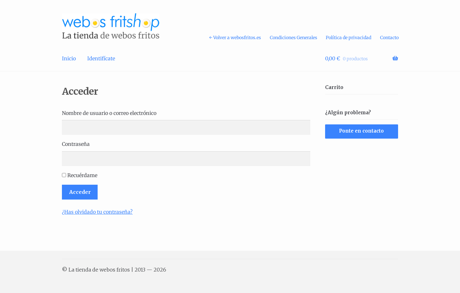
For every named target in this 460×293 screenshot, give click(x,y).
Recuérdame (82, 175)
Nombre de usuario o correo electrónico (109, 113)
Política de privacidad (348, 37)
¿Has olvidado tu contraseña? (97, 212)
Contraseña (76, 144)
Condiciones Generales (293, 37)
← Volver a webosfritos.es (235, 37)
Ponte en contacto (361, 131)
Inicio (69, 58)
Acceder (80, 192)
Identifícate (101, 58)
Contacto (389, 37)
